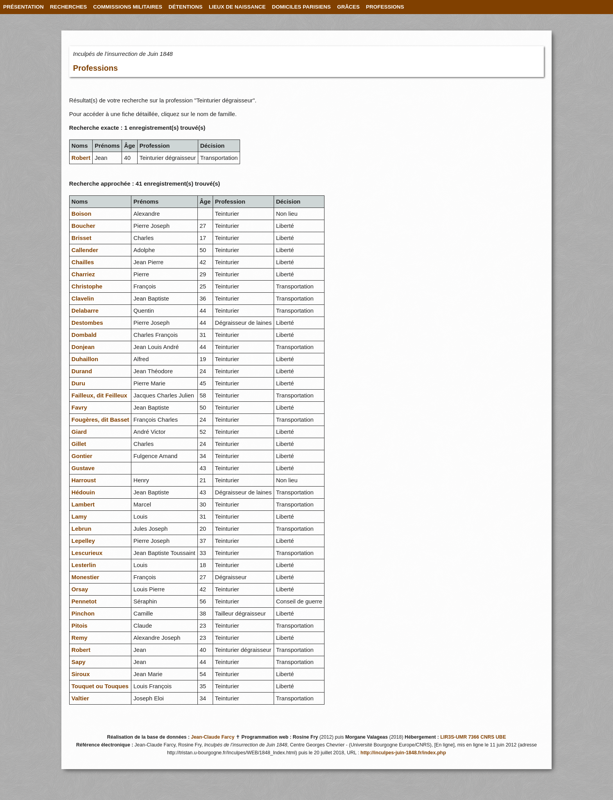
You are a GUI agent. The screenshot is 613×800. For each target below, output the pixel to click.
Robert (81, 157)
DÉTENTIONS (185, 7)
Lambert (83, 504)
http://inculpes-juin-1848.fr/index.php (403, 752)
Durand (82, 371)
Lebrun (81, 528)
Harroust (84, 480)
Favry (79, 407)
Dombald (84, 334)
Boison (81, 213)
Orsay (80, 589)
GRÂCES (348, 7)
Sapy (79, 662)
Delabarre (85, 310)
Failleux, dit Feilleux (99, 395)
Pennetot (84, 601)
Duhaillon (85, 359)
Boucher (83, 225)
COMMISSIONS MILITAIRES (127, 7)
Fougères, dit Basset (100, 419)
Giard (79, 431)
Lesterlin (84, 565)
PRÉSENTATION (23, 7)
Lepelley (83, 540)
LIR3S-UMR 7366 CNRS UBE (473, 737)
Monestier (85, 577)
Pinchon (83, 613)
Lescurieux (87, 552)
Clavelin (83, 298)
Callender (85, 250)
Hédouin (83, 492)
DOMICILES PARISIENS (301, 7)
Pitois (80, 625)
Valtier (80, 698)
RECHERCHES (68, 7)
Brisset (81, 237)
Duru (78, 383)
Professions (95, 68)
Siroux (81, 674)
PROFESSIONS (385, 7)
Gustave (83, 468)
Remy (80, 637)
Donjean (83, 347)
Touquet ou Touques (100, 686)
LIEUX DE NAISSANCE (237, 7)
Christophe (87, 286)
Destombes (87, 322)
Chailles (83, 262)
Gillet (79, 443)
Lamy (79, 516)
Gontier (82, 456)
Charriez (83, 274)
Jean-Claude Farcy (212, 737)
